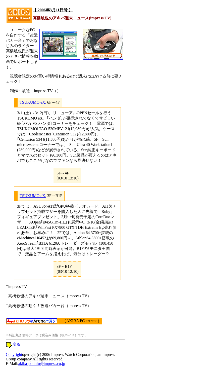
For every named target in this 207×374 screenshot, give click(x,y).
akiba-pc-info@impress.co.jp (41, 363)
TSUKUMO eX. (33, 102)
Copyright (14, 354)
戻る (16, 344)
